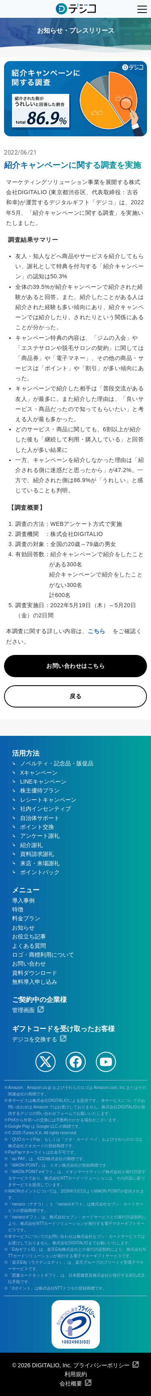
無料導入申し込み (34, 982)
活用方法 (25, 753)
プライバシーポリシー (101, 1365)
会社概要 (71, 1383)
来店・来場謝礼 (40, 863)
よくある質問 (29, 946)
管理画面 (23, 1010)
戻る (75, 696)
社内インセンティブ (45, 808)
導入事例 (23, 900)
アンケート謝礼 (40, 836)
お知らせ (23, 927)
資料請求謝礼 (37, 854)
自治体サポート (40, 818)
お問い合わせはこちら (75, 666)
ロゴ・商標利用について (43, 954)
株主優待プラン (40, 790)
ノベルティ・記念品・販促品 (56, 763)
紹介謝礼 (31, 845)
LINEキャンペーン (43, 781)
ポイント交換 (37, 827)
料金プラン (26, 918)
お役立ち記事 (29, 936)
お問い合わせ (29, 963)
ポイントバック (40, 872)
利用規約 (75, 1374)
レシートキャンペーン (48, 800)
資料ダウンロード (34, 973)
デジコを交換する (34, 1039)
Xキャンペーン (39, 772)
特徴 (17, 909)
